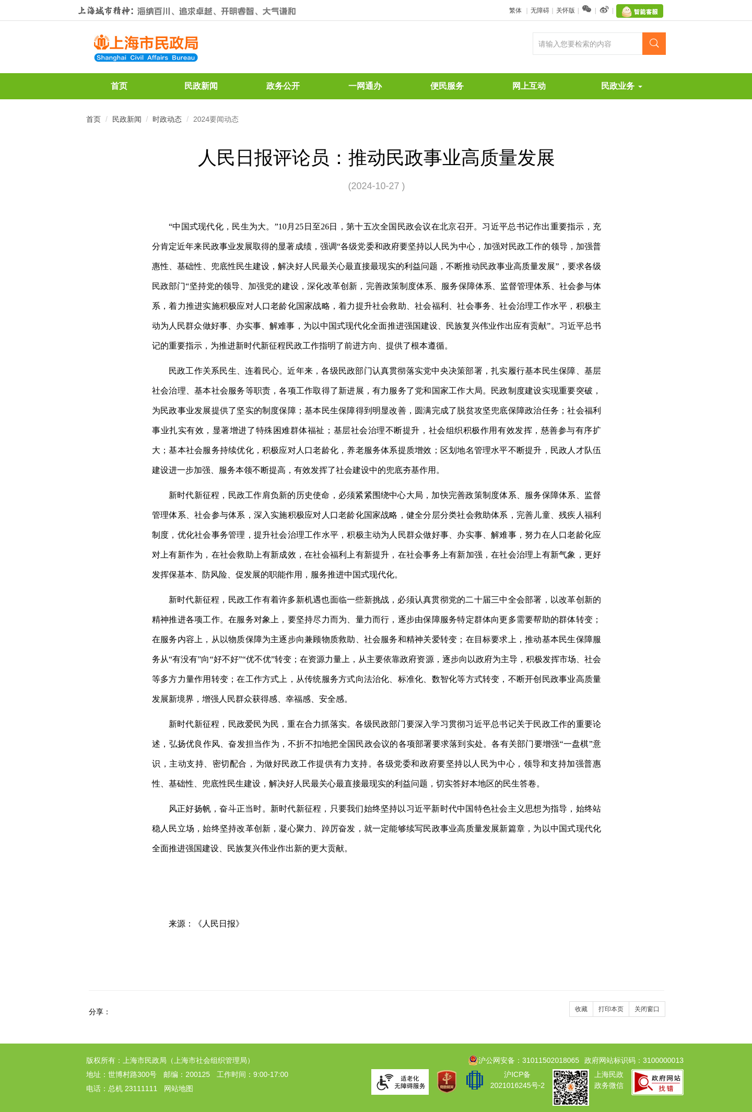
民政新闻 (201, 86)
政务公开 (283, 86)
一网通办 (365, 86)
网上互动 (529, 86)
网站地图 (178, 1088)
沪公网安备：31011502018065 (523, 1060)
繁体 (516, 10)
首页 (119, 86)
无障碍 (540, 10)
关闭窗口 (647, 1009)
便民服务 (447, 86)
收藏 (581, 1009)
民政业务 (621, 86)
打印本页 (611, 1009)
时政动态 (167, 119)
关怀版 (565, 10)
